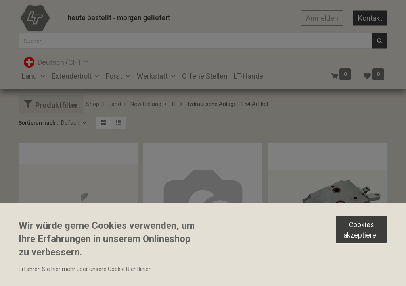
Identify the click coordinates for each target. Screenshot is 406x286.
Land (115, 104)
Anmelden (322, 18)
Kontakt (370, 18)
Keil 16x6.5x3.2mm (46, 269)
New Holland (145, 104)
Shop (92, 104)
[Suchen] (379, 41)
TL (174, 104)
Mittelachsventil (167, 269)
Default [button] (71, 123)
